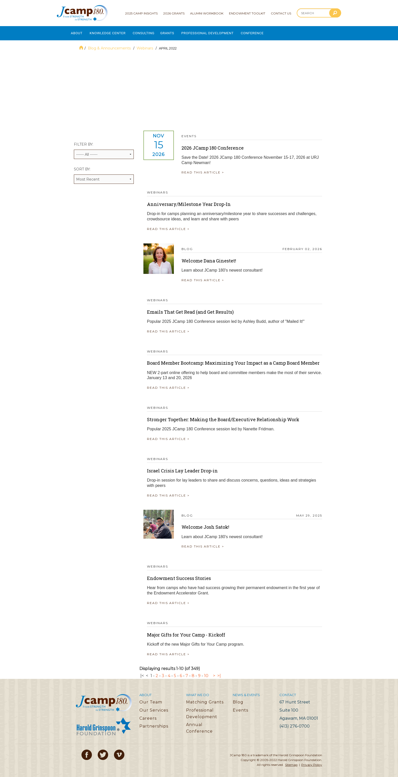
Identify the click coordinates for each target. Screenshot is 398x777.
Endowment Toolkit (247, 13)
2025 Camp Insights (141, 13)
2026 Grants (174, 13)
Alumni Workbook (206, 13)
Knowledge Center (111, 32)
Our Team (150, 699)
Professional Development (220, 32)
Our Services (153, 707)
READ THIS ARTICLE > (206, 169)
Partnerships (153, 723)
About (77, 32)
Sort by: (104, 172)
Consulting (151, 32)
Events (240, 707)
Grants (177, 32)
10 (206, 672)
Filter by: (104, 147)
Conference (269, 32)
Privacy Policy (311, 762)
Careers (148, 715)
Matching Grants (205, 699)
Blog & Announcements (110, 45)
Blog (238, 699)
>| (219, 672)
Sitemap (291, 762)
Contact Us (281, 13)
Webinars (145, 45)
